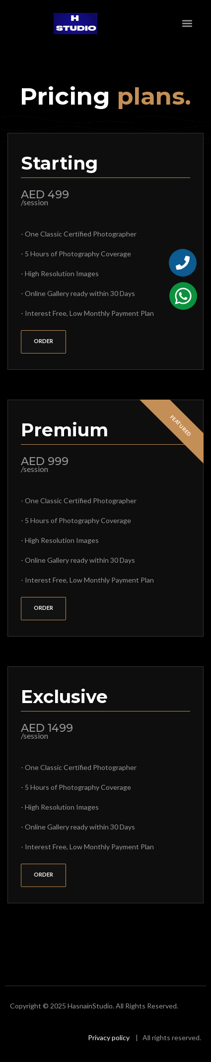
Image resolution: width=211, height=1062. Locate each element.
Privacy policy (109, 1037)
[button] (187, 23)
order (43, 341)
